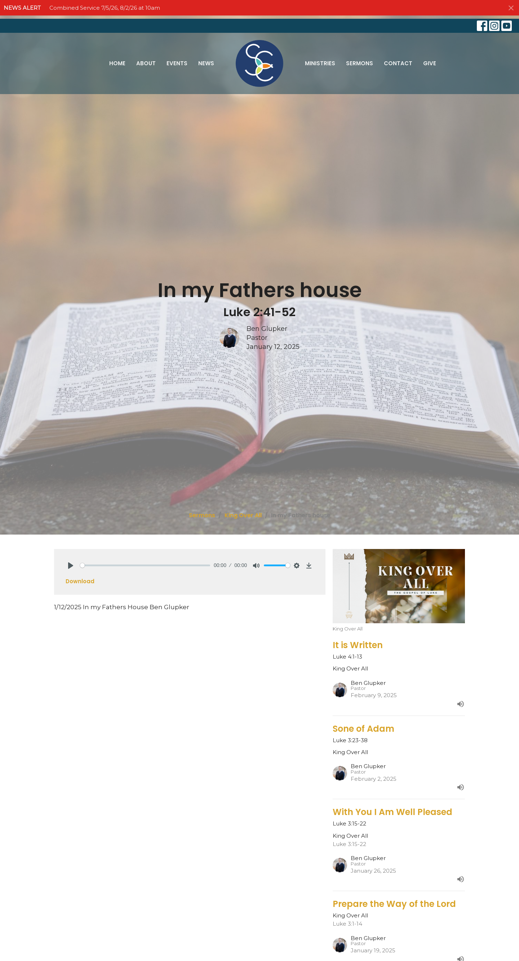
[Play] (70, 565)
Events (177, 63)
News (206, 63)
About (146, 63)
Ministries (320, 63)
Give (429, 63)
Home (117, 63)
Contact (398, 63)
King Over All (243, 515)
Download (80, 581)
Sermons (359, 63)
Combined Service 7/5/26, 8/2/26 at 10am (104, 7)
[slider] (145, 565)
